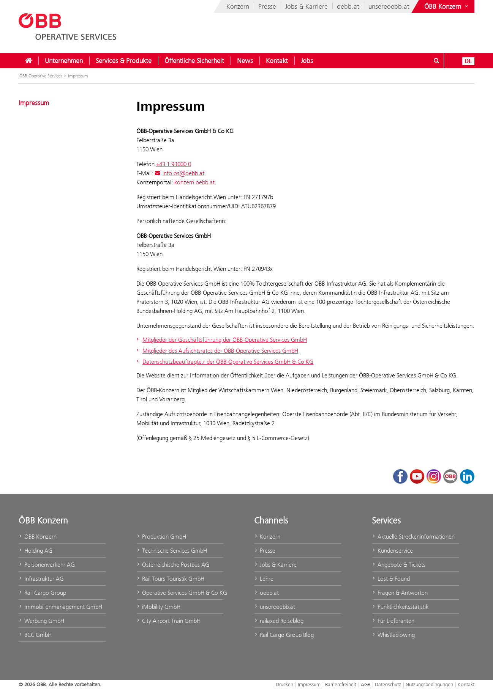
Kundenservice (392, 550)
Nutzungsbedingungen (429, 684)
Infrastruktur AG (41, 578)
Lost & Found (391, 578)
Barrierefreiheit (340, 684)
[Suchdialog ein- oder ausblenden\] (436, 60)
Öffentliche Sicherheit (194, 60)
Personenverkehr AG (47, 564)
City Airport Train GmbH (168, 620)
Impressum (78, 76)
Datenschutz (388, 684)
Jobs (307, 60)
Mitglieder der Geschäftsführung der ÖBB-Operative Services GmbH (220, 339)
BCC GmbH (35, 634)
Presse (267, 6)
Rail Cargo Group (42, 592)
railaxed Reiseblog (278, 620)
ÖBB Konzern (38, 536)
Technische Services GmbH (171, 550)
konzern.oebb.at (194, 182)
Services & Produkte (124, 60)
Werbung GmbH (41, 620)
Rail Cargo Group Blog (284, 634)
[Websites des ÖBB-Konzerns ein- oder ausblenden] (447, 6)
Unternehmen (64, 60)
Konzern (237, 6)
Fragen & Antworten (400, 592)
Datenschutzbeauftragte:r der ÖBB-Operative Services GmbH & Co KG (223, 361)
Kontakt (277, 60)
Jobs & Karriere (306, 6)
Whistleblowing (393, 634)
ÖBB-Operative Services (40, 76)
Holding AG (35, 550)
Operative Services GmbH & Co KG (180, 592)
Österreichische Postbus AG (172, 564)
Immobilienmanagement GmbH (60, 606)
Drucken (284, 684)
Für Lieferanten (393, 620)
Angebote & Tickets (398, 564)
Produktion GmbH (161, 536)
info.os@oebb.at (179, 173)
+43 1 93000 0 (173, 164)
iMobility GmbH (158, 606)
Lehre (263, 578)
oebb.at (348, 6)
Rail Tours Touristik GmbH (170, 578)
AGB (365, 684)
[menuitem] (28, 60)
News (245, 60)
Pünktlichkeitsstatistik (400, 606)
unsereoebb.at (388, 6)
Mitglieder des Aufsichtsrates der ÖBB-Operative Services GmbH (216, 350)
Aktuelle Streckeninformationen (413, 536)
